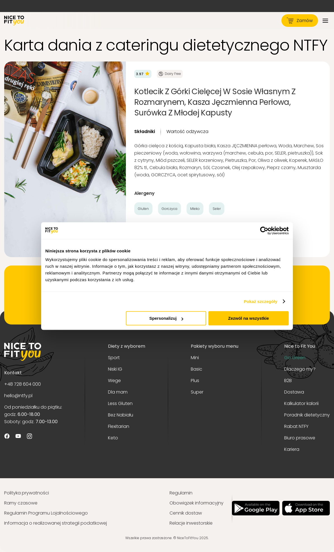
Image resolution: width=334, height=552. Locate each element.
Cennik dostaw (186, 513)
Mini (195, 357)
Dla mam (118, 392)
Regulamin (181, 493)
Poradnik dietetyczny (307, 415)
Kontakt (13, 372)
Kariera (291, 449)
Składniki (144, 131)
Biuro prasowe (299, 438)
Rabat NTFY (296, 426)
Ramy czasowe (20, 503)
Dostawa (294, 392)
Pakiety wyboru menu (214, 346)
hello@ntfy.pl (18, 395)
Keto (113, 438)
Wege (114, 380)
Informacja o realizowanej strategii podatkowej (55, 523)
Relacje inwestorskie (191, 523)
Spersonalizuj (166, 318)
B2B (288, 380)
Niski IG (115, 369)
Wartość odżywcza (187, 131)
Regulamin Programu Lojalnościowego (46, 513)
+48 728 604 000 (22, 384)
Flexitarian (118, 426)
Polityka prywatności (26, 493)
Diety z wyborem (126, 346)
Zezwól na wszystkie (248, 318)
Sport (114, 357)
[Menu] (325, 20)
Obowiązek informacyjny (197, 503)
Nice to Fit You (299, 346)
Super (197, 392)
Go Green (294, 357)
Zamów (300, 20)
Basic (196, 369)
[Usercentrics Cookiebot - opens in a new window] (264, 230)
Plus (195, 380)
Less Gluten (120, 403)
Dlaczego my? (300, 369)
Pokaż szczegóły (260, 301)
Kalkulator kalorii (301, 403)
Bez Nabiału (120, 415)
